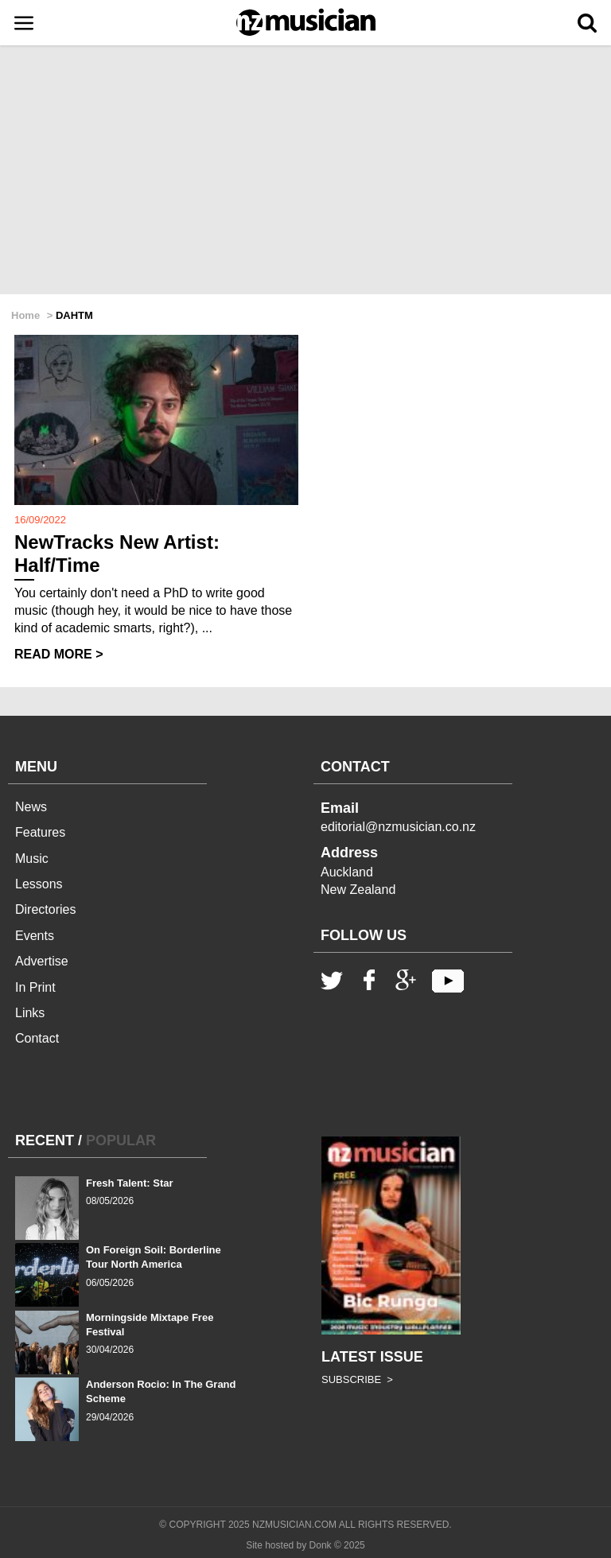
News (31, 807)
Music (32, 858)
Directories (45, 909)
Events (34, 935)
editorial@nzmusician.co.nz (398, 826)
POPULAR (121, 1140)
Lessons (39, 884)
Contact (37, 1038)
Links (30, 1013)
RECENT (44, 1140)
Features (40, 832)
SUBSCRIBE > (357, 1379)
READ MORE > (58, 654)
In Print (35, 987)
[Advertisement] (305, 171)
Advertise (41, 961)
